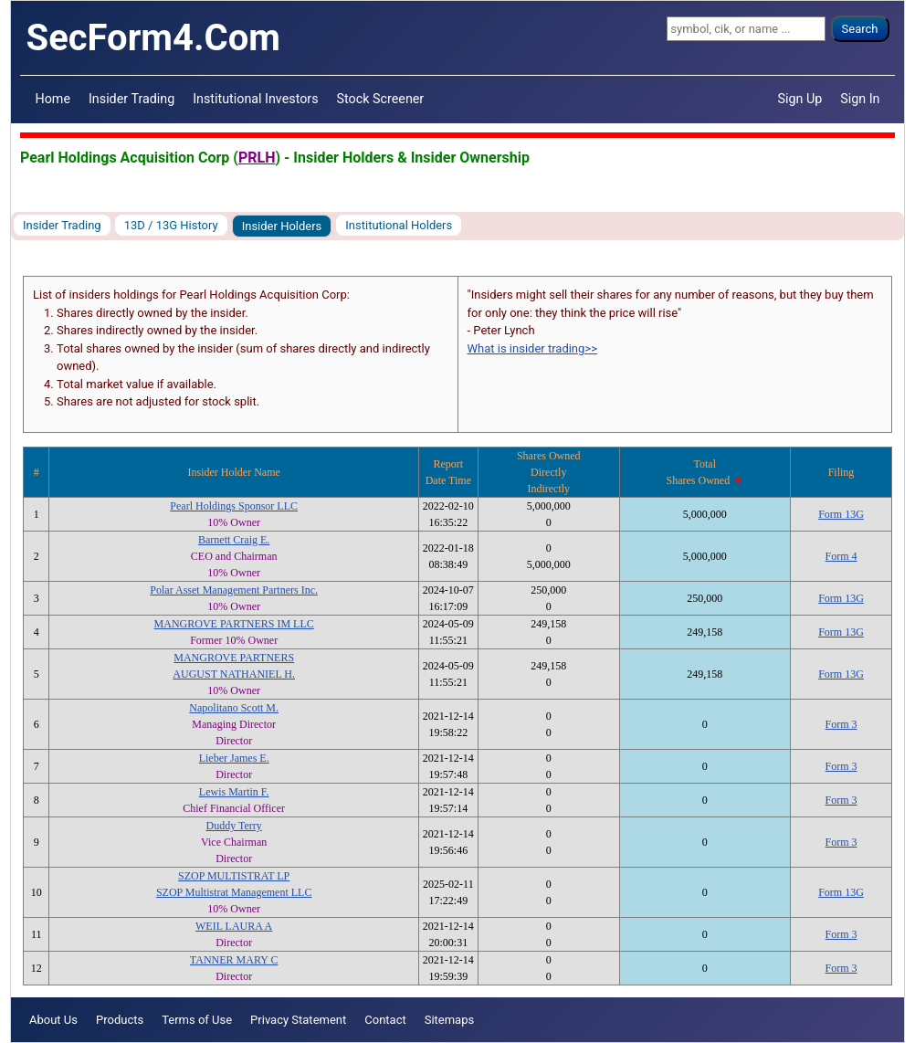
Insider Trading (131, 98)
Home (53, 98)
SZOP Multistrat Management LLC (234, 892)
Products (119, 1020)
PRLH (257, 157)
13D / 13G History (171, 225)
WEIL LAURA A (233, 926)
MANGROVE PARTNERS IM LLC (234, 623)
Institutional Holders (398, 225)
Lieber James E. (234, 758)
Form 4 (841, 556)
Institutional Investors (255, 98)
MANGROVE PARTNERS (234, 657)
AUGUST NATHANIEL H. (234, 674)
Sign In (859, 98)
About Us (53, 1020)
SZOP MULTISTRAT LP (233, 875)
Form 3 (841, 724)
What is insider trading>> (532, 348)
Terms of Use (197, 1020)
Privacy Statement (298, 1020)
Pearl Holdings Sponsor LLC (234, 506)
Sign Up (800, 98)
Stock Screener (381, 98)
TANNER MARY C (234, 959)
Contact (384, 1020)
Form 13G (841, 514)
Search (860, 29)
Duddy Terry (234, 825)
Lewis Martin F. (234, 791)
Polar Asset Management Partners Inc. (234, 590)
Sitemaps (450, 1020)
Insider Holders (282, 226)
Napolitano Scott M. (234, 707)
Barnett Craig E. (233, 539)
